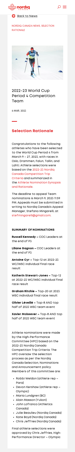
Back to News (27, 16)
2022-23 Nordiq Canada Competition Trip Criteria (33, 174)
